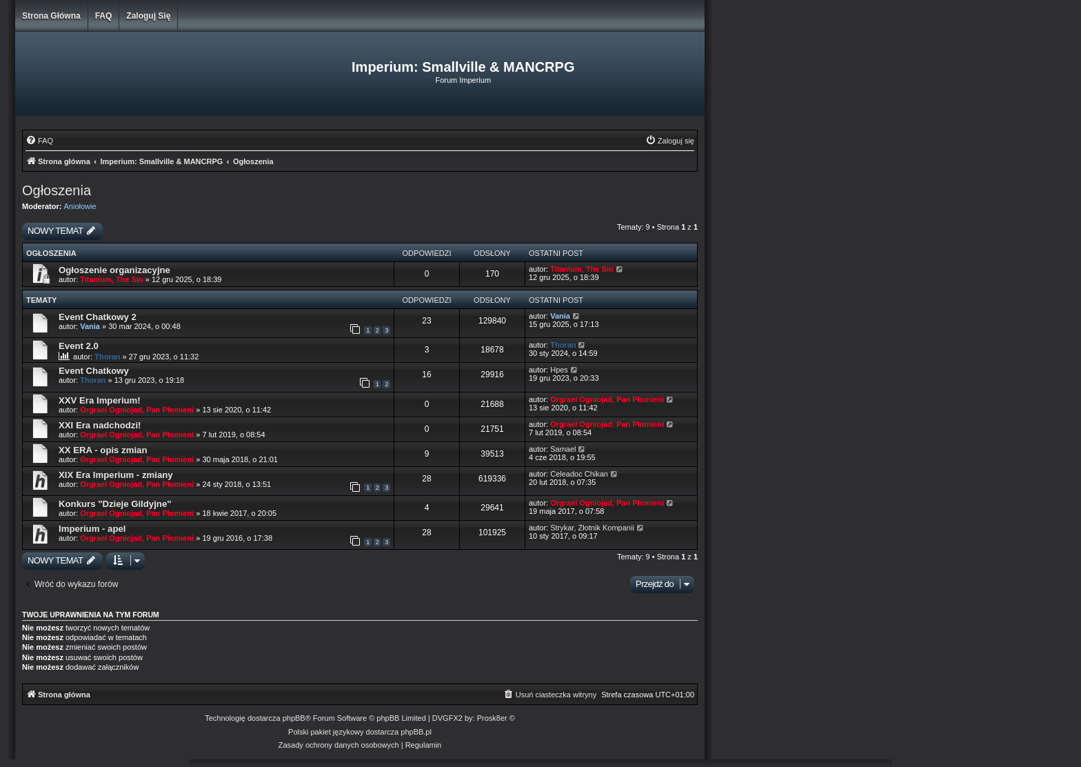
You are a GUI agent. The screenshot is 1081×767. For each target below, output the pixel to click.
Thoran (107, 356)
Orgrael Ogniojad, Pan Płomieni (137, 410)
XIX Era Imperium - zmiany (116, 475)
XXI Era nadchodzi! (100, 425)
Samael (563, 449)
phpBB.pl (416, 732)
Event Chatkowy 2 (98, 317)
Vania (90, 326)
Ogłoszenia (56, 190)
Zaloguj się (148, 16)
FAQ (103, 16)
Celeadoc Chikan (579, 474)
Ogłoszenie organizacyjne (114, 270)
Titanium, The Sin (111, 279)
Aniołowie (80, 206)
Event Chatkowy (94, 371)
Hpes (559, 370)
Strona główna (51, 16)
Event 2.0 (79, 346)
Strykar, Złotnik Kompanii (592, 528)
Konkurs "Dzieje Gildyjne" (115, 504)
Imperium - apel (92, 529)
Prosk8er (492, 718)
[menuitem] (39, 140)
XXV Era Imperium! (100, 400)
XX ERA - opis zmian (103, 450)
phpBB (294, 718)
